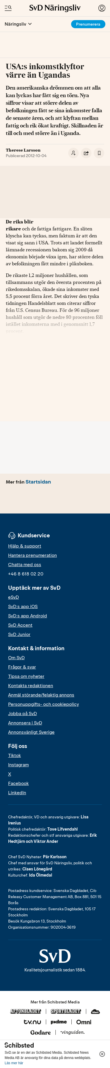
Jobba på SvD (22, 713)
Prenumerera (88, 24)
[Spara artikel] (99, 153)
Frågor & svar (22, 667)
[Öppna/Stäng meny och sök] (8, 8)
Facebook (18, 783)
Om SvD (16, 657)
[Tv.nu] (32, 1022)
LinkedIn (17, 792)
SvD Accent (20, 625)
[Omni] (83, 1022)
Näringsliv (15, 24)
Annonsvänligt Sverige (31, 732)
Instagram (18, 765)
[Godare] (40, 1033)
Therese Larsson (23, 150)
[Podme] (59, 1022)
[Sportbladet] (66, 1012)
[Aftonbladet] (25, 1012)
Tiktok (14, 755)
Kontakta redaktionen (30, 685)
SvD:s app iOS (23, 606)
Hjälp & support (24, 546)
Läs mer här (14, 1063)
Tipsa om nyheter (26, 676)
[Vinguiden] (72, 1033)
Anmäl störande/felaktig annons (41, 695)
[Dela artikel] (86, 153)
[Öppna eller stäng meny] (29, 24)
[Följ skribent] (73, 153)
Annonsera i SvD (25, 723)
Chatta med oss (24, 564)
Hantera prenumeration (32, 555)
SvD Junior (19, 634)
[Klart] (95, 1012)
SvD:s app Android (27, 616)
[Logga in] (101, 8)
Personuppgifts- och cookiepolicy (43, 704)
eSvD (13, 597)
